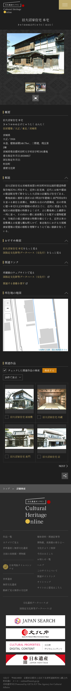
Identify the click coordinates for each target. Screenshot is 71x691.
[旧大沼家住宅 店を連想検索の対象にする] (39, 456)
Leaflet (42, 350)
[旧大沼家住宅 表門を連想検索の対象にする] (7, 456)
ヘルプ (40, 565)
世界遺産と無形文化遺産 (15, 548)
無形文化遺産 (9, 584)
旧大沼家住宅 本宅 (13, 248)
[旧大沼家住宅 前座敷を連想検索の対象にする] (7, 417)
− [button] (8, 308)
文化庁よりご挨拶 (46, 548)
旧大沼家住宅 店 (51, 456)
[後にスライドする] (63, 466)
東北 (24, 128)
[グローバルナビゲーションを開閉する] (65, 5)
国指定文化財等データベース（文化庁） (25, 252)
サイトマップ (44, 581)
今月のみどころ (45, 553)
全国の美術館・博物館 (14, 553)
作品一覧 (7, 536)
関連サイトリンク (46, 576)
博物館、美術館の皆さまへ (50, 542)
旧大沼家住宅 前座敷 (21, 417)
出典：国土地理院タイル (56, 350)
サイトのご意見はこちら (49, 587)
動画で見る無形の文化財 (15, 590)
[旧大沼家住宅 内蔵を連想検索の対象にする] (39, 417)
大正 (17, 128)
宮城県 (33, 128)
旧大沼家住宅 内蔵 (53, 417)
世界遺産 (7, 579)
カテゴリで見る (11, 542)
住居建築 (8, 128)
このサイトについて (47, 570)
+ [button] (8, 303)
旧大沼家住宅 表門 (20, 456)
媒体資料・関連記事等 (48, 536)
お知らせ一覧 (44, 559)
